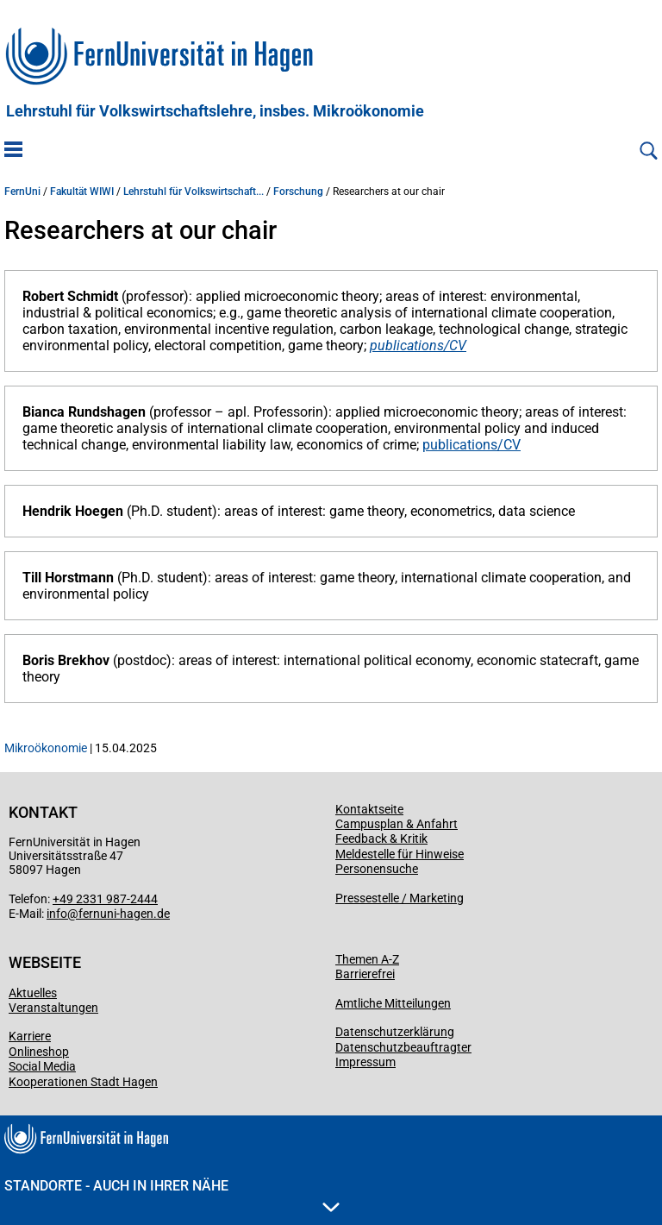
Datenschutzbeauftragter (403, 1047)
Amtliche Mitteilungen (393, 1003)
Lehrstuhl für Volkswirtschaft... (193, 191)
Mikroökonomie (45, 748)
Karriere (30, 1036)
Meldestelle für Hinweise (399, 854)
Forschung (298, 191)
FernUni (22, 191)
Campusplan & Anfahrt (396, 824)
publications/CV (418, 345)
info (57, 913)
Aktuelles (33, 993)
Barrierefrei (365, 974)
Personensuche (376, 869)
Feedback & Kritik (381, 838)
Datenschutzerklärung (394, 1032)
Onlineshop (39, 1052)
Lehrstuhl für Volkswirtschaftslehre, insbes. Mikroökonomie (215, 111)
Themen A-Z (367, 959)
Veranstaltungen (53, 1008)
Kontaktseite (369, 809)
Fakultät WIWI (82, 191)
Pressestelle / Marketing (399, 898)
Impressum (365, 1062)
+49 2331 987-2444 (105, 899)
